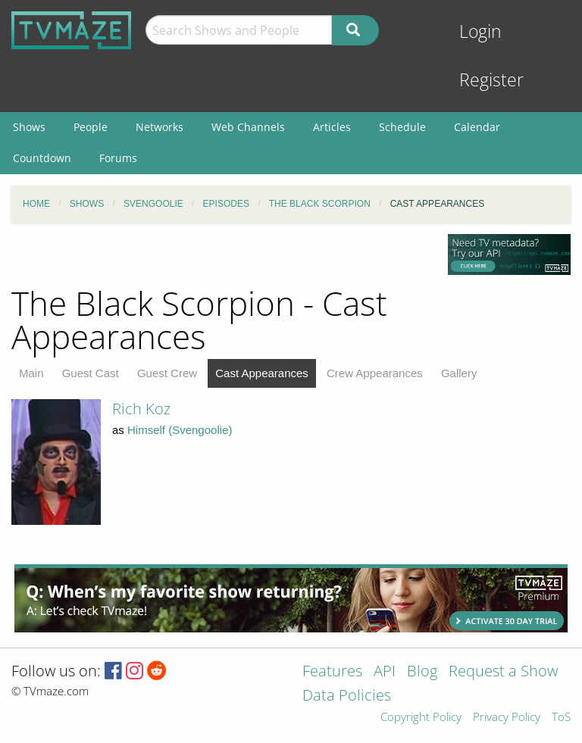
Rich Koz (141, 408)
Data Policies (346, 696)
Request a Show (503, 672)
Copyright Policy (421, 717)
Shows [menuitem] (29, 127)
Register (491, 80)
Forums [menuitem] (118, 158)
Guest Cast (90, 373)
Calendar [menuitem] (477, 127)
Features (332, 672)
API (385, 672)
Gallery (459, 373)
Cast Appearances (261, 373)
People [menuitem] (91, 127)
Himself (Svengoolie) (179, 429)
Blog (422, 672)
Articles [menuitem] (332, 127)
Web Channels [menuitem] (248, 127)
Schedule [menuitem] (402, 127)
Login (480, 31)
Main (31, 373)
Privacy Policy (506, 717)
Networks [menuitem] (159, 127)
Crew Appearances (375, 373)
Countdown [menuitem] (42, 158)
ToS (561, 717)
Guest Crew (167, 373)
